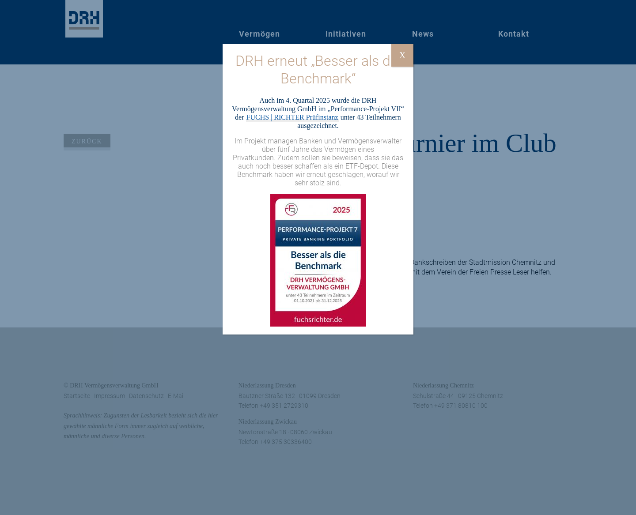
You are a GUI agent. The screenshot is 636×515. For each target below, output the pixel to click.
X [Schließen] (402, 55)
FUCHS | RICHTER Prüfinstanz (292, 117)
